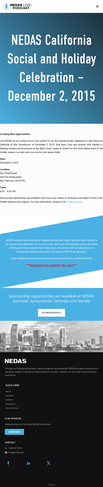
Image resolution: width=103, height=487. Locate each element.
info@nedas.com (74, 201)
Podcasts (9, 396)
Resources (10, 404)
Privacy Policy (12, 408)
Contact (9, 400)
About (8, 392)
